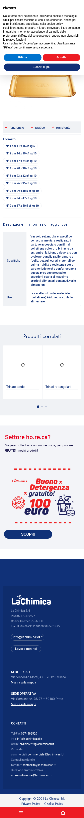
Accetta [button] (61, 800)
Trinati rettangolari (58, 388)
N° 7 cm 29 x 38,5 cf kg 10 (22, 191)
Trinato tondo (15, 388)
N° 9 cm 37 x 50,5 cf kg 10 (22, 207)
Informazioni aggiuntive (47, 226)
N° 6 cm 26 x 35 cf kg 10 (21, 184)
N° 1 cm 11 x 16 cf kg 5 (20, 146)
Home (7, 41)
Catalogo (20, 41)
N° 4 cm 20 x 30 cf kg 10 (21, 169)
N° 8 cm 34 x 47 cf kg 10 (21, 199)
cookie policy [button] (55, 766)
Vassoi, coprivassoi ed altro (47, 41)
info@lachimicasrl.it (28, 639)
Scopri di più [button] (42, 809)
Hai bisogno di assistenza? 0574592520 (42, 29)
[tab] (13, 226)
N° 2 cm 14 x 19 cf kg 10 (21, 153)
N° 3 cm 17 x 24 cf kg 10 (21, 161)
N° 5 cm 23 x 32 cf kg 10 (21, 176)
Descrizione (13, 226)
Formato (9, 139)
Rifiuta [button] (22, 800)
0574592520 (29, 735)
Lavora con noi (26, 650)
